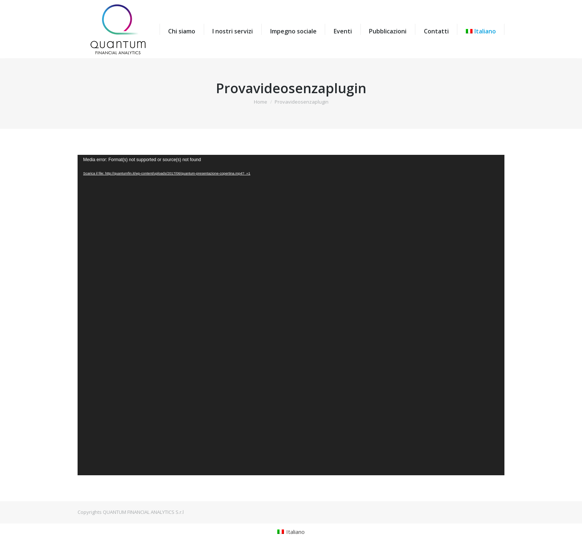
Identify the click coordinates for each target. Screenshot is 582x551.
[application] (291, 315)
